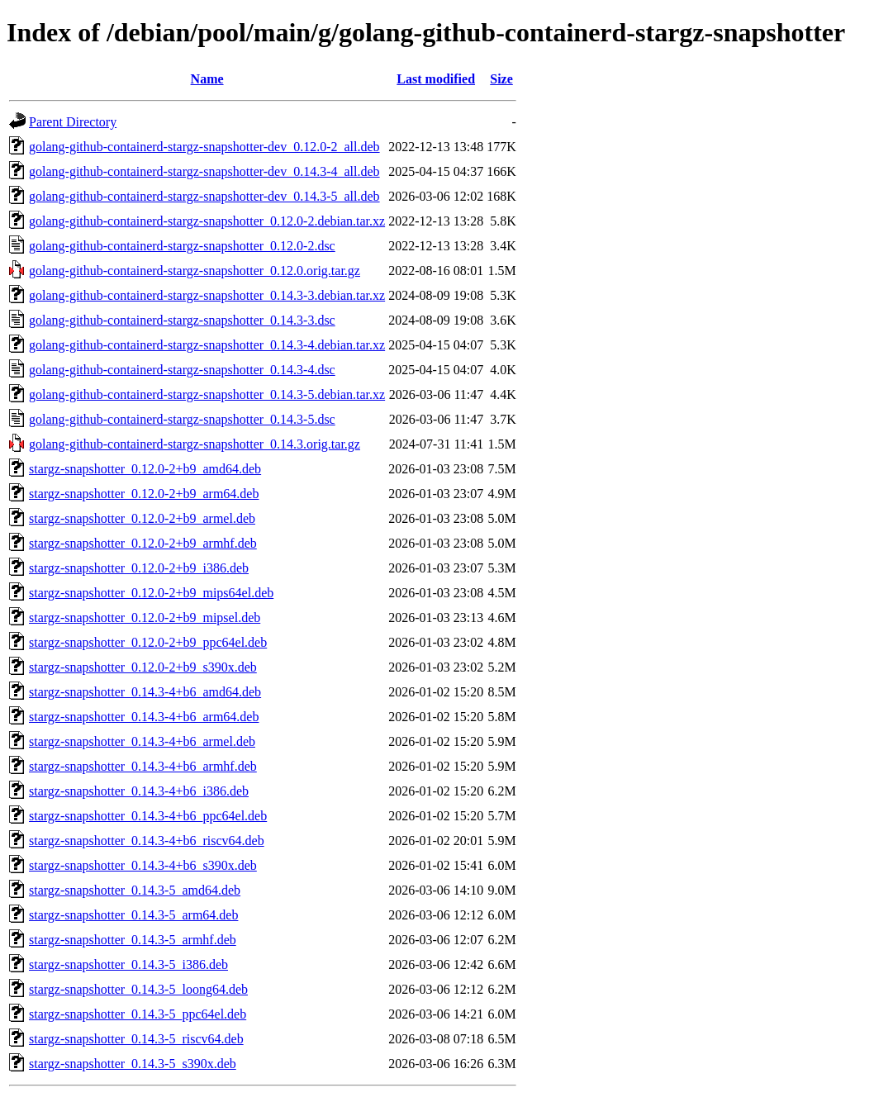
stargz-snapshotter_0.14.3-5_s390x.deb (132, 1064)
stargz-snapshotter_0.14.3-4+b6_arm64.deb (144, 717)
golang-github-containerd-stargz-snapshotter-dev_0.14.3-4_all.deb (204, 171)
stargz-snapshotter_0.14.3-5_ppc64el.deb (137, 1014)
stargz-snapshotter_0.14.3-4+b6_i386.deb (139, 791)
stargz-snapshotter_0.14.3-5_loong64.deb (138, 989)
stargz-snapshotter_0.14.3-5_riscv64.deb (136, 1039)
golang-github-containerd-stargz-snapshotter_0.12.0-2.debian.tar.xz (207, 221)
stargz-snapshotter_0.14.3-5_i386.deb (128, 964)
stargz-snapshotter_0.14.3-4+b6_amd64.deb (145, 692)
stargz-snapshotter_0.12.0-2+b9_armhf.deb (143, 543)
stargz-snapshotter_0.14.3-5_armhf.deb (132, 940)
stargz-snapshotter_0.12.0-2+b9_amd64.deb (145, 469)
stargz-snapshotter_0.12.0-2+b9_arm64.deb (144, 494)
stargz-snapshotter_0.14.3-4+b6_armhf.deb (143, 766)
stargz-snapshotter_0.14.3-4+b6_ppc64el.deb (148, 816)
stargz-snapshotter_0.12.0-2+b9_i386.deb (139, 568)
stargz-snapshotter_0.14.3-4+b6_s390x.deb (143, 865)
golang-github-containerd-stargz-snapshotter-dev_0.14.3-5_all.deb (204, 196)
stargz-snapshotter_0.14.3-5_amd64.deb (134, 890)
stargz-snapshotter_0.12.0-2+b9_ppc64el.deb (148, 642)
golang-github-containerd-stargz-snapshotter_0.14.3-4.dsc (182, 370)
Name (207, 79)
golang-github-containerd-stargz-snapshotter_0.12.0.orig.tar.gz (194, 271)
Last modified (436, 79)
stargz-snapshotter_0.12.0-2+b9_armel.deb (142, 518)
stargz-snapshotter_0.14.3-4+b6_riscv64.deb (146, 841)
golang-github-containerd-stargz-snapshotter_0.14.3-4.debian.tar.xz (207, 345)
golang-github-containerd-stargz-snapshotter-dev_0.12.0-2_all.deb (204, 147)
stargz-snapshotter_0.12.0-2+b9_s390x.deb (143, 667)
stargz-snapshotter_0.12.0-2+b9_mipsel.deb (144, 617)
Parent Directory (72, 122)
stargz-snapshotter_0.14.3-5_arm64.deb (133, 915)
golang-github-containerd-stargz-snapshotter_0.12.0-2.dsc (182, 246)
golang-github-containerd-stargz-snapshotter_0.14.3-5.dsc (182, 419)
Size (501, 79)
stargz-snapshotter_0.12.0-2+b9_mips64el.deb (151, 593)
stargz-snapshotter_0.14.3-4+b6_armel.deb (142, 741)
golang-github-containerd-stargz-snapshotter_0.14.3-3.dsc (182, 320)
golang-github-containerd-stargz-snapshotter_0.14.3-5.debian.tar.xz (207, 394)
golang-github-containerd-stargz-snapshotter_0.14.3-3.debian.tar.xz (207, 295)
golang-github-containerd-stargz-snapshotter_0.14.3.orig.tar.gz (194, 444)
